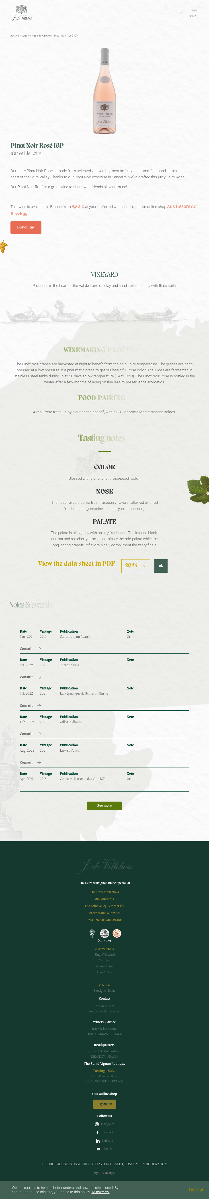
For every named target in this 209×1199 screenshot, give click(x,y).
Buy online (26, 227)
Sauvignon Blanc (104, 991)
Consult (26, 649)
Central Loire (104, 966)
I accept (196, 1189)
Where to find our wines (104, 913)
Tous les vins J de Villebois (36, 35)
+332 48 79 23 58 (104, 1006)
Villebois (105, 985)
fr (182, 13)
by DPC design (104, 1173)
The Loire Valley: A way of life (104, 906)
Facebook (107, 1132)
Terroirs (104, 960)
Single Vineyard (104, 954)
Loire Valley (104, 972)
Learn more (101, 1192)
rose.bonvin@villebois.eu (104, 1011)
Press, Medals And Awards (104, 920)
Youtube (107, 1149)
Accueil (14, 35)
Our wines (104, 940)
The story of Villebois (104, 892)
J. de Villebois (104, 949)
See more (104, 806)
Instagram (107, 1124)
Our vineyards (104, 899)
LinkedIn (107, 1141)
